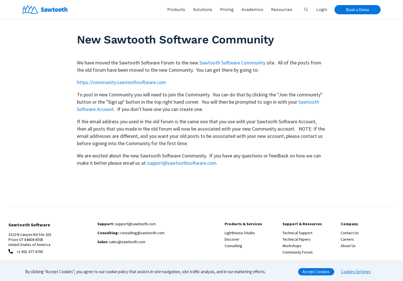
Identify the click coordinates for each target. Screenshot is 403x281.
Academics (252, 9)
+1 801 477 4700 (30, 251)
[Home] (45, 9)
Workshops (291, 245)
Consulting (233, 245)
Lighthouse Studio (240, 232)
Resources (281, 9)
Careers (347, 239)
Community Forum (297, 252)
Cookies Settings (356, 273)
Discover (232, 239)
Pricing (227, 9)
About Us (348, 245)
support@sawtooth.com (135, 223)
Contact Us (350, 232)
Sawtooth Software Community (232, 62)
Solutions (202, 9)
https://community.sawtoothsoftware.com (121, 82)
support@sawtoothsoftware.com (181, 163)
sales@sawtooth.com (127, 241)
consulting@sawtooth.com (142, 232)
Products (176, 9)
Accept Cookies (316, 273)
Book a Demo (357, 9)
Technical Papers (296, 239)
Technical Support (297, 232)
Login (321, 9)
